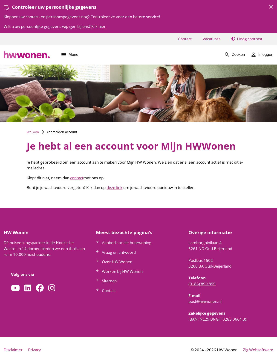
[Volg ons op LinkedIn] (27, 288)
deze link (114, 187)
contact (76, 177)
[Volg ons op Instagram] (51, 288)
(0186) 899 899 (202, 283)
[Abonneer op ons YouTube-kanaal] (15, 288)
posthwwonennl (205, 301)
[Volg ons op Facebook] (40, 288)
